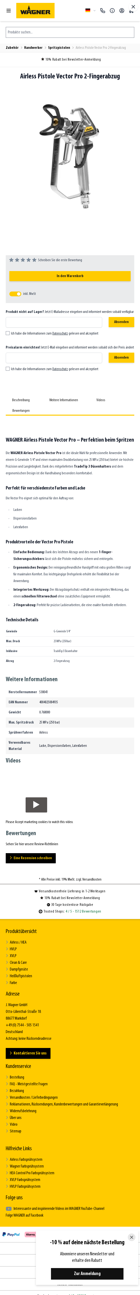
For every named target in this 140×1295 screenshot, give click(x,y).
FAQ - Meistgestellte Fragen (27, 1084)
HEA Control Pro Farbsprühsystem (30, 1173)
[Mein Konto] (122, 10)
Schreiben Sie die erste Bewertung (60, 260)
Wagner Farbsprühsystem (25, 1166)
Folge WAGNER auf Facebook (24, 1215)
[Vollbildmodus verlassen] (133, 7)
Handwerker (33, 48)
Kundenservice (18, 1066)
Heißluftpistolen (19, 976)
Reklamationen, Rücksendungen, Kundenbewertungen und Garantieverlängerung (62, 1104)
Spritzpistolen (59, 48)
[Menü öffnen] (8, 10)
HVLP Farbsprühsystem (23, 1186)
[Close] (131, 1237)
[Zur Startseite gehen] (49, 10)
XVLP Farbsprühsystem (23, 1180)
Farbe (11, 983)
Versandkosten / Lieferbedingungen (32, 1097)
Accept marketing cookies (31, 822)
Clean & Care (16, 962)
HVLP (11, 949)
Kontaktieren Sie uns (28, 1053)
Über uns (14, 1118)
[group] (45, 260)
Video (11, 1124)
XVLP (11, 956)
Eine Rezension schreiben (31, 858)
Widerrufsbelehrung (21, 1111)
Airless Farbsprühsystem (24, 1159)
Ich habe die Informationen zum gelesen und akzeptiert (54, 334)
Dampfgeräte (17, 969)
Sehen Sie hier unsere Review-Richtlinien (32, 844)
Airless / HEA (16, 942)
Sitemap (13, 1131)
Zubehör (12, 48)
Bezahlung (15, 1091)
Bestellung (15, 1077)
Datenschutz (60, 334)
